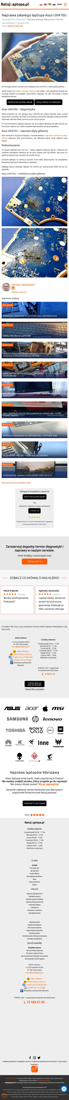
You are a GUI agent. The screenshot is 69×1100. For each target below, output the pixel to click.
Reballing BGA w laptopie (17, 336)
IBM (28, 1089)
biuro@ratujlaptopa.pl (20, 647)
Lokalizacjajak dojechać (34, 684)
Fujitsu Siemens (33, 1089)
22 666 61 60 (34, 511)
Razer (27, 1092)
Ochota (29, 1094)
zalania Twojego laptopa (26, 91)
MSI (25, 1089)
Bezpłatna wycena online (20, 102)
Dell (8, 1092)
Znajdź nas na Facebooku (22, 657)
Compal (19, 1092)
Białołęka (16, 1094)
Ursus (65, 1094)
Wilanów (26, 1096)
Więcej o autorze (19, 292)
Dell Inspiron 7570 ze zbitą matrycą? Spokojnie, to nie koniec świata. (32, 414)
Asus (12, 1089)
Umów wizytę (34, 561)
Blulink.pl (51, 1082)
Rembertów (49, 1094)
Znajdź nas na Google (22, 660)
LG (10, 1092)
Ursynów (13, 1096)
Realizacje (7, 305)
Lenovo (47, 1089)
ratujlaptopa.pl (10, 1082)
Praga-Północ (43, 1094)
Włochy (49, 1096)
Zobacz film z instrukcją (34, 689)
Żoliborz (56, 1096)
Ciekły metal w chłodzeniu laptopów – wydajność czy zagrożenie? (32, 375)
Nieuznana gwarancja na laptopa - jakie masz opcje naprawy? (31, 394)
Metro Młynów (22, 651)
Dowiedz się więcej (43, 1080)
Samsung (40, 1089)
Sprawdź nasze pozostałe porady (16, 483)
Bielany (20, 1094)
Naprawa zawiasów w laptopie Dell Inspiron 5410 (30, 316)
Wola (52, 1096)
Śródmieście (55, 1094)
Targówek (61, 1094)
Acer (15, 1089)
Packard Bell (53, 1089)
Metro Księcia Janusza (23, 654)
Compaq (14, 1092)
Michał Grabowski (15, 26)
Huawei (24, 1092)
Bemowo (11, 1094)
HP (44, 1089)
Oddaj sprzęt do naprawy (48, 102)
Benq (22, 1089)
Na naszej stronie (11, 1078)
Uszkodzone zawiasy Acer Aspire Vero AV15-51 (27, 475)
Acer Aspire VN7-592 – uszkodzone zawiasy (25, 455)
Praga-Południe (35, 1094)
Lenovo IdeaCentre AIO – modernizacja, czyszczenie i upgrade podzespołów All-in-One (31, 355)
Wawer (17, 1096)
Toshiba (58, 1089)
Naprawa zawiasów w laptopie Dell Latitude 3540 (30, 436)
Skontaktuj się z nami (34, 803)
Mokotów (25, 1094)
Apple (19, 1089)
